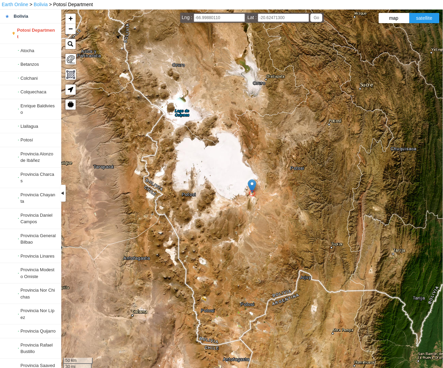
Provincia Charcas (37, 178)
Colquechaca (33, 91)
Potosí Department (36, 34)
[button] (252, 186)
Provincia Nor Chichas (37, 294)
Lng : (188, 17)
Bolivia (41, 4)
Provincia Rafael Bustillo (36, 348)
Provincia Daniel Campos (36, 219)
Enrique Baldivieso (37, 109)
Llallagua (29, 126)
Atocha (27, 50)
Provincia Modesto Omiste (37, 273)
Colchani (29, 78)
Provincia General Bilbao (38, 239)
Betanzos (29, 64)
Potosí (26, 139)
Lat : (252, 17)
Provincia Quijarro (38, 331)
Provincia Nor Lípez (37, 314)
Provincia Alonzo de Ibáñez (36, 157)
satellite (424, 18)
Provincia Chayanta (37, 198)
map (393, 18)
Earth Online (15, 4)
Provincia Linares (37, 256)
